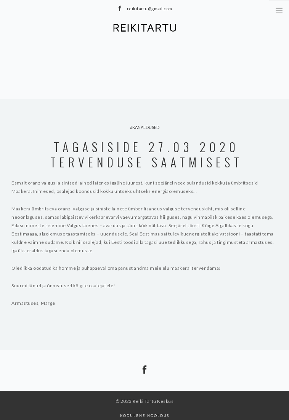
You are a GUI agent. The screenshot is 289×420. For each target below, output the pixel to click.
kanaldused (145, 127)
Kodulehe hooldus (144, 416)
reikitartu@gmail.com (149, 8)
